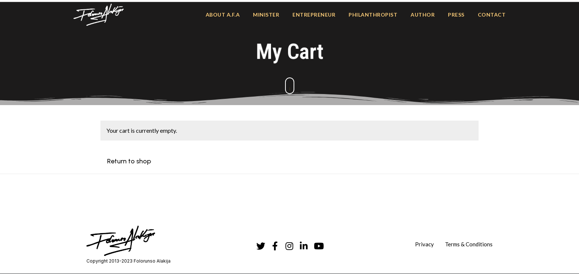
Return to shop (129, 161)
